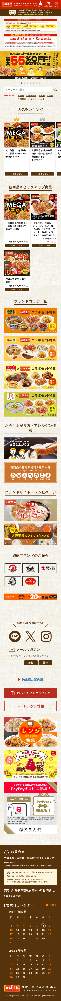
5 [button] (33, 83)
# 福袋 (21, 95)
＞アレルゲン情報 (30, 706)
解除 (31, 662)
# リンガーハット (36, 99)
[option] (30, 65)
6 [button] (36, 83)
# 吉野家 (22, 99)
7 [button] (39, 83)
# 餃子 (42, 95)
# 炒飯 (50, 95)
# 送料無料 (31, 95)
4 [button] (30, 83)
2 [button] (24, 83)
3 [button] (27, 83)
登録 (45, 662)
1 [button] (21, 83)
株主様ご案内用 (30, 679)
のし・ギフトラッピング (30, 693)
